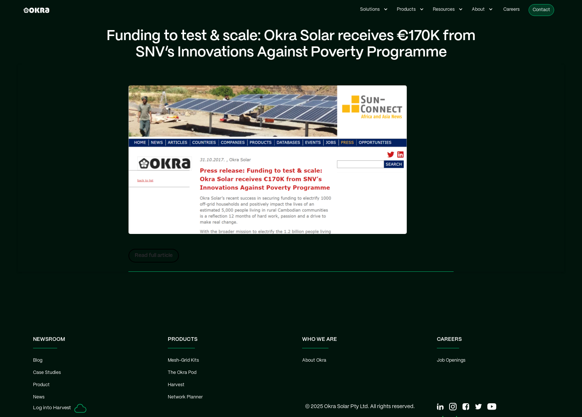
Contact (541, 10)
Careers (511, 9)
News (39, 397)
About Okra (314, 360)
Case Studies (47, 373)
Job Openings (451, 360)
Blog (37, 360)
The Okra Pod (182, 373)
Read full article (154, 255)
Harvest (176, 385)
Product (41, 385)
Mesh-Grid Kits (183, 360)
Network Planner (185, 397)
